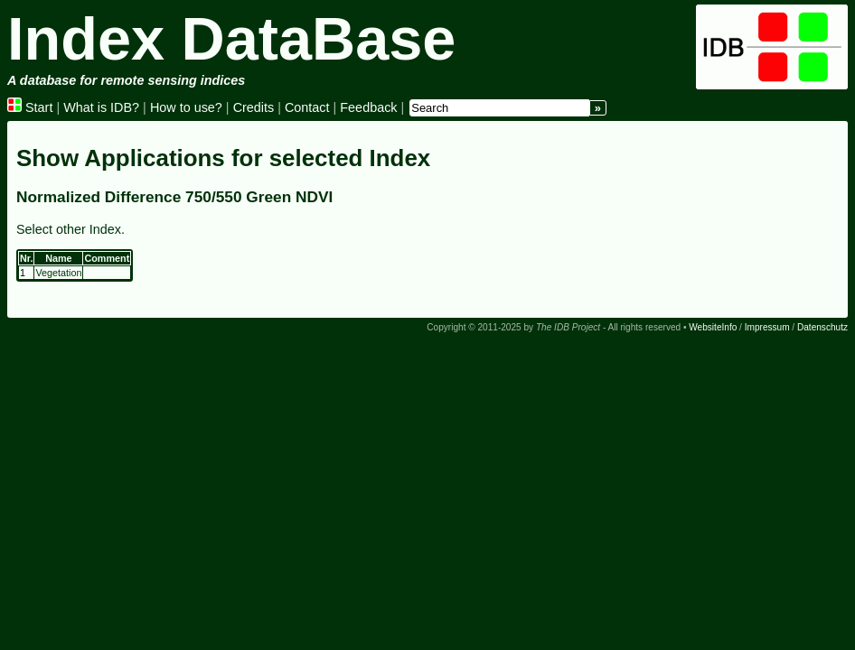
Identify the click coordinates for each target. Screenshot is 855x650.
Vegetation (58, 272)
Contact (307, 107)
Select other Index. (70, 229)
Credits (254, 107)
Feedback (368, 107)
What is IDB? (101, 107)
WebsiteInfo (713, 327)
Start (29, 107)
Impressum (767, 327)
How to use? (186, 107)
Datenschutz (822, 327)
